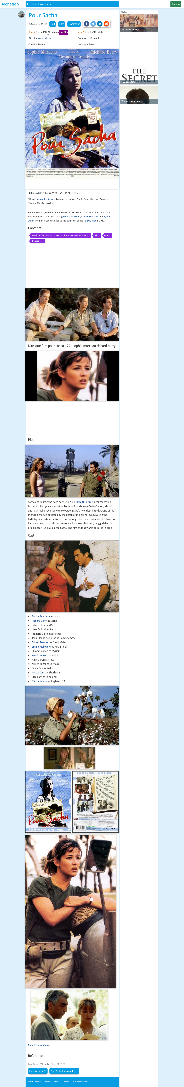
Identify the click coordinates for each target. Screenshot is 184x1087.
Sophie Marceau (71, 216)
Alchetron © (80, 1081)
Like (61, 24)
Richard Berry (39, 620)
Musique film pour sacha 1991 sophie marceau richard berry (60, 235)
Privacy (56, 1081)
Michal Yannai (39, 681)
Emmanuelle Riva (41, 646)
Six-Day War (90, 220)
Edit (52, 24)
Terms (47, 1081)
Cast (107, 235)
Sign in (176, 4)
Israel (91, 502)
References (37, 240)
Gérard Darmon (89, 216)
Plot (97, 235)
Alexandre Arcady (47, 38)
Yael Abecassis (40, 655)
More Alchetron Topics (39, 1044)
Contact (66, 1081)
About (35, 1081)
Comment (74, 24)
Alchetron (10, 4)
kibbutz (80, 502)
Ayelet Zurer (38, 672)
